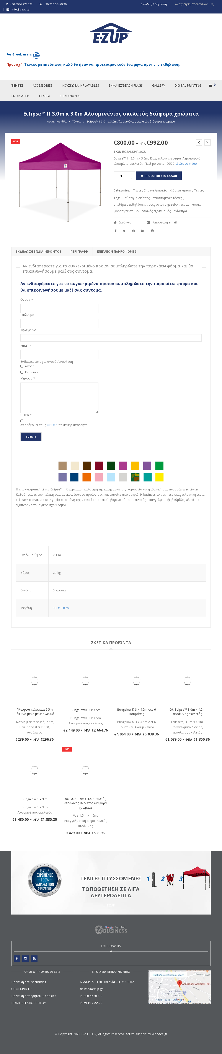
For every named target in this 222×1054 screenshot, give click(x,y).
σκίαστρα (180, 211)
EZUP (111, 905)
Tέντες (76, 121)
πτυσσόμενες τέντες (167, 198)
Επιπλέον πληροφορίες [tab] (117, 251)
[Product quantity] (121, 175)
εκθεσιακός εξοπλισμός (153, 211)
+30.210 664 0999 (55, 4)
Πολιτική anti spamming (28, 982)
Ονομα (26, 300)
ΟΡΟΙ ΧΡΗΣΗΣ (21, 989)
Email (25, 346)
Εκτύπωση (124, 222)
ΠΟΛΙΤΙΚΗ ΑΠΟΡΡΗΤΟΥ (28, 1003)
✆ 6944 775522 (91, 1003)
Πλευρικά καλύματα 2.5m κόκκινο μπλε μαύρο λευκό (34, 711)
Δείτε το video (186, 163)
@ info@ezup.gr (91, 989)
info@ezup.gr (20, 9)
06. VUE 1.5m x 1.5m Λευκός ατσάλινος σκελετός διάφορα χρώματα (85, 803)
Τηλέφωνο (28, 330)
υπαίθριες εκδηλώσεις (130, 204)
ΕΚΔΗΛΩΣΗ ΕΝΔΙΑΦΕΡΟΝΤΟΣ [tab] (39, 251)
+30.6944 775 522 (21, 4)
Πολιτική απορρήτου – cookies (33, 996)
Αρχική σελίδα (57, 121)
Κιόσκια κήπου (180, 190)
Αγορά (27, 366)
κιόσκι (196, 204)
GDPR (26, 415)
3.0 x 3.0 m (61, 608)
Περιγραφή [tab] (79, 251)
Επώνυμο (27, 315)
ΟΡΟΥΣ (53, 425)
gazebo (172, 204)
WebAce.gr (159, 1034)
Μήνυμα (27, 378)
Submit (31, 436)
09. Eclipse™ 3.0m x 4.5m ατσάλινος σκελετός (188, 711)
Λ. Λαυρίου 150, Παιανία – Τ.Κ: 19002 (107, 982)
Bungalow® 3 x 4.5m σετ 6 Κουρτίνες (136, 711)
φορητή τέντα (124, 211)
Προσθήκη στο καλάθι (161, 176)
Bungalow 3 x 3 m (34, 799)
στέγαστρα (156, 204)
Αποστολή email (162, 222)
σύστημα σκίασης (137, 198)
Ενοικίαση (30, 372)
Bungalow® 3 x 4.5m (85, 710)
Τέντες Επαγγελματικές (149, 190)
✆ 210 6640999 (91, 996)
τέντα (185, 204)
